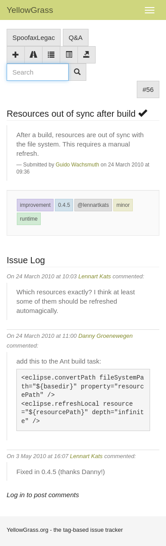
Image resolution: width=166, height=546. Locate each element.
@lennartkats (93, 205)
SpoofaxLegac (33, 37)
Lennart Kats (94, 276)
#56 (148, 89)
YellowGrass (30, 10)
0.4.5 (64, 205)
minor (123, 205)
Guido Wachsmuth (77, 165)
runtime (29, 219)
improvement (35, 205)
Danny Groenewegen (105, 335)
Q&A (76, 37)
